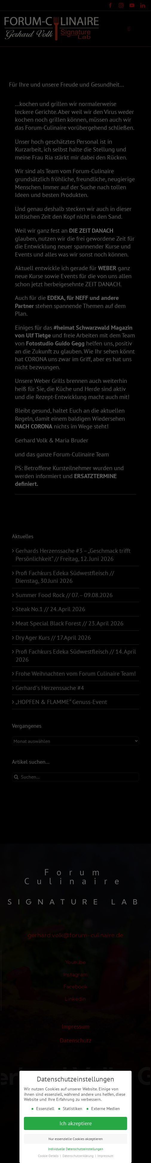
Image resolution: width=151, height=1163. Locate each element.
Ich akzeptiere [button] (76, 1122)
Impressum (105, 1155)
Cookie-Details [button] (49, 1155)
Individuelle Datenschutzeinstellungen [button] (75, 1148)
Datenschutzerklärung (78, 1155)
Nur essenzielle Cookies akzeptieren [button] (75, 1138)
